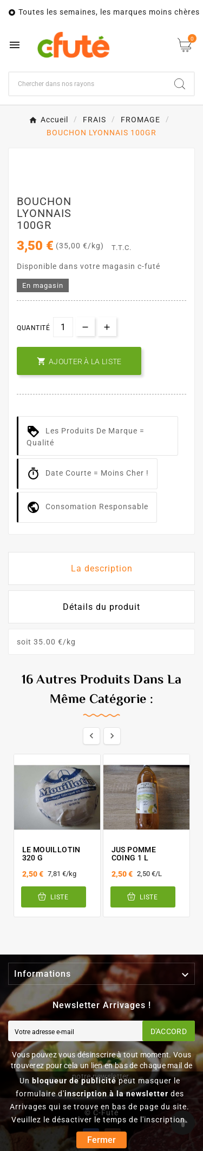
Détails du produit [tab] (101, 607)
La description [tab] (102, 568)
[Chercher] (87, 84)
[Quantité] (63, 327)
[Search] (179, 84)
